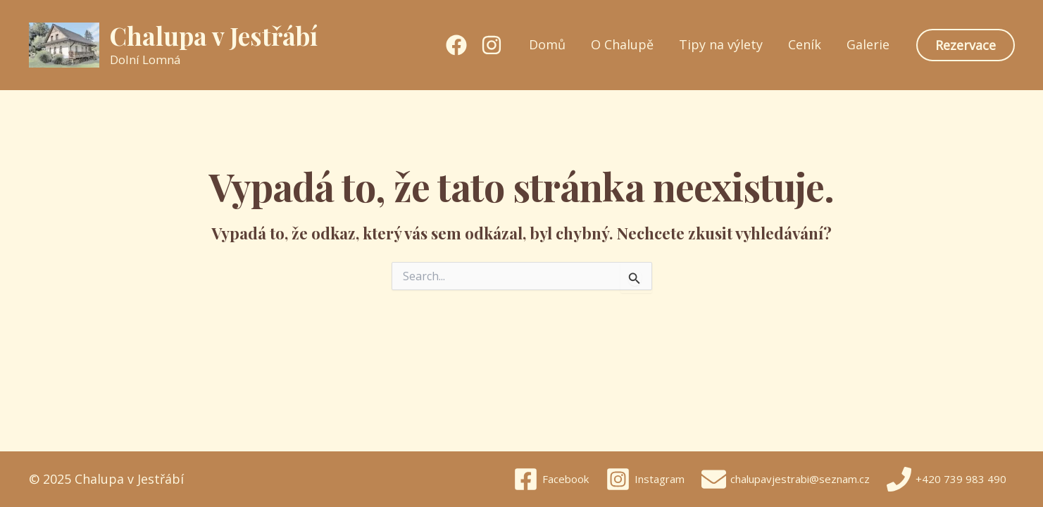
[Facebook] (456, 45)
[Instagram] (491, 45)
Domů (547, 45)
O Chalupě (622, 45)
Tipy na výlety (721, 45)
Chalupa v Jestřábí (214, 35)
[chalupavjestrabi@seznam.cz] (785, 479)
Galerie (868, 45)
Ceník (804, 45)
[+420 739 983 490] (946, 479)
